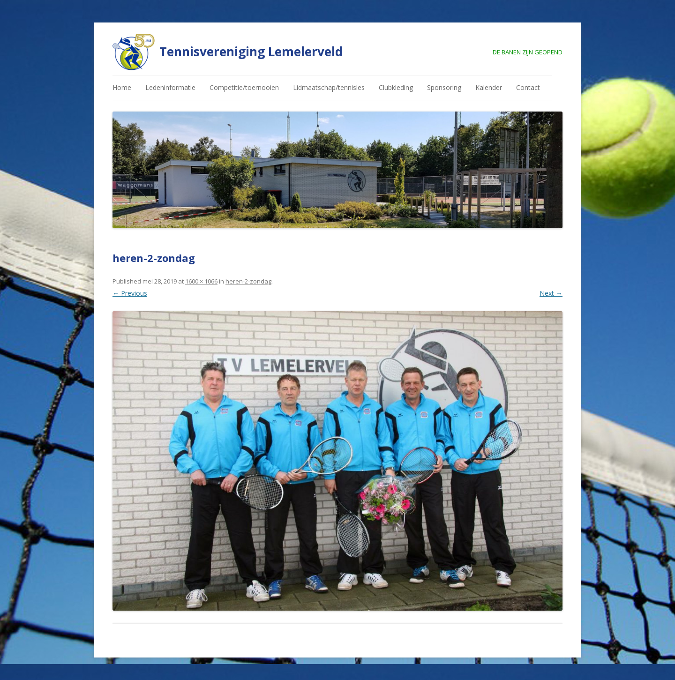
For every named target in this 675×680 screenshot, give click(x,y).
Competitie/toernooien (244, 87)
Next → (551, 293)
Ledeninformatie (170, 87)
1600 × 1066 (201, 281)
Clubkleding (396, 87)
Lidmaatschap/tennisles (329, 87)
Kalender (488, 87)
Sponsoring (444, 87)
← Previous (129, 293)
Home (121, 87)
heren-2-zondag (248, 281)
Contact (528, 87)
